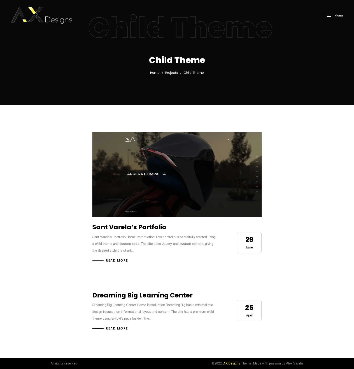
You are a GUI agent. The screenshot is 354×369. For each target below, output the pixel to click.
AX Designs (231, 363)
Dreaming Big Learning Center (142, 295)
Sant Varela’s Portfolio (129, 227)
